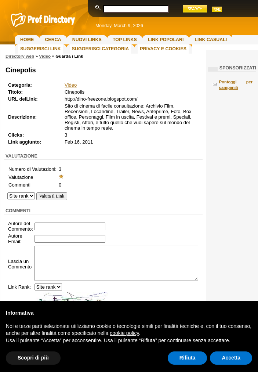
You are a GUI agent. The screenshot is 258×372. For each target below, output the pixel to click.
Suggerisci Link (40, 48)
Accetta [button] (231, 358)
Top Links (125, 39)
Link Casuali (211, 39)
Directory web (20, 56)
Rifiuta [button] (187, 358)
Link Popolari (166, 39)
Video (45, 56)
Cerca (53, 39)
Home (27, 39)
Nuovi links (87, 39)
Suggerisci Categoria (100, 48)
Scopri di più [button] (33, 358)
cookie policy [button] (124, 333)
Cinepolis (21, 70)
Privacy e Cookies (163, 48)
